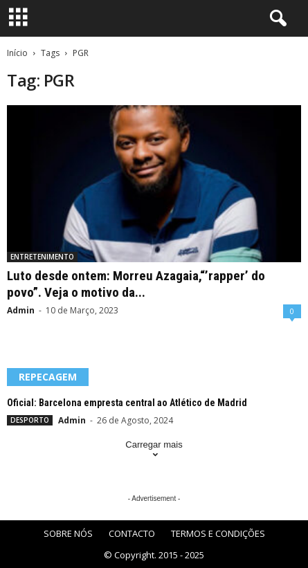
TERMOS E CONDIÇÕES (218, 533)
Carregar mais (153, 450)
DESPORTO (29, 420)
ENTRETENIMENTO (42, 257)
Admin (21, 310)
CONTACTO (132, 533)
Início (17, 53)
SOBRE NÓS (68, 533)
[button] (275, 18)
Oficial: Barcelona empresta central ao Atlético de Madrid (127, 402)
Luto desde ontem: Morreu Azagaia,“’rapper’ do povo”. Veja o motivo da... (136, 284)
